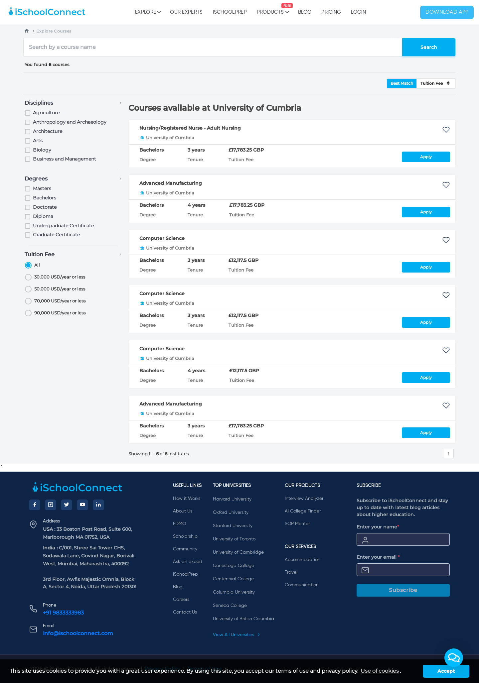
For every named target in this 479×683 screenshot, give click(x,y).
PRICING (331, 12)
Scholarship (185, 536)
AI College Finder (303, 511)
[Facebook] (34, 505)
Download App (447, 12)
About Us (182, 511)
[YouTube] (82, 505)
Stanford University (232, 525)
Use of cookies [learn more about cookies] (380, 671)
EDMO (179, 523)
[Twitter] (66, 505)
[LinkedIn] (98, 505)
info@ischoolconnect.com (78, 633)
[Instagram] (50, 505)
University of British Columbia (243, 619)
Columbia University (234, 592)
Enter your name (378, 527)
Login (358, 12)
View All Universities (236, 634)
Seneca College (230, 605)
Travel (291, 572)
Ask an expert (187, 561)
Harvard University (232, 499)
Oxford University (230, 512)
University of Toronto (234, 539)
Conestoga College (233, 565)
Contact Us (185, 612)
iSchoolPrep (230, 12)
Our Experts (186, 12)
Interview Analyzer (304, 498)
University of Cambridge (238, 552)
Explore (147, 12)
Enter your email (378, 557)
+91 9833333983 (63, 613)
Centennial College (233, 579)
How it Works (186, 498)
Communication (302, 585)
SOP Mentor (297, 523)
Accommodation (302, 559)
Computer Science (162, 238)
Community (185, 549)
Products (270, 9)
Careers (181, 599)
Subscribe (403, 590)
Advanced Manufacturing (170, 183)
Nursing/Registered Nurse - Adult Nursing (190, 128)
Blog (304, 12)
